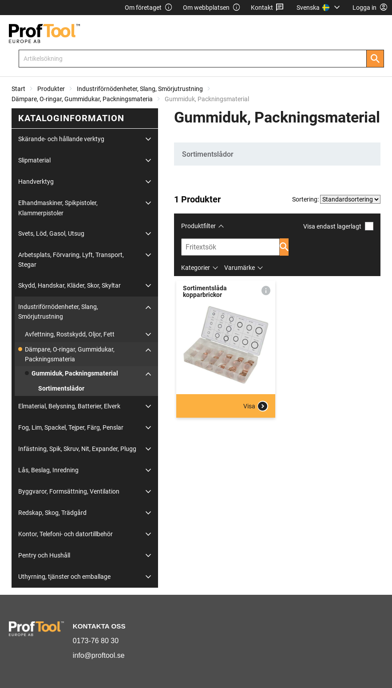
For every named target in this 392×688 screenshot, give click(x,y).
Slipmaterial (34, 160)
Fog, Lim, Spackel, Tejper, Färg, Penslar (70, 427)
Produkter (51, 88)
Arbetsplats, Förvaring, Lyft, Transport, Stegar (71, 259)
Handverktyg (36, 181)
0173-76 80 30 (96, 641)
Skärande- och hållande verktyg (61, 138)
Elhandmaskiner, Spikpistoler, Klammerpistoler (58, 207)
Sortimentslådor (61, 388)
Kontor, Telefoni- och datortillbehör (65, 534)
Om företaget (149, 7)
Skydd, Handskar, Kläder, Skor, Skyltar (69, 285)
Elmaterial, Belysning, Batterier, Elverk (69, 406)
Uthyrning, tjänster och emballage (64, 576)
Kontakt (267, 7)
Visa (255, 406)
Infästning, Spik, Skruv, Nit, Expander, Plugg (77, 448)
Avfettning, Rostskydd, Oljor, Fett (70, 334)
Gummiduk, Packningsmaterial (75, 373)
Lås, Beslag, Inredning (48, 470)
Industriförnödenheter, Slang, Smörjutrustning (140, 88)
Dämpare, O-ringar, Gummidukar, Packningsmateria (82, 99)
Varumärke (239, 267)
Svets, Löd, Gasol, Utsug (51, 233)
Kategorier (195, 267)
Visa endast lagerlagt (338, 226)
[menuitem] (319, 7)
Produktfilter (198, 226)
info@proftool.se (99, 655)
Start (18, 88)
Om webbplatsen (212, 7)
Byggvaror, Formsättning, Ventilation (68, 491)
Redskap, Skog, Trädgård (52, 512)
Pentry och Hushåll (44, 555)
